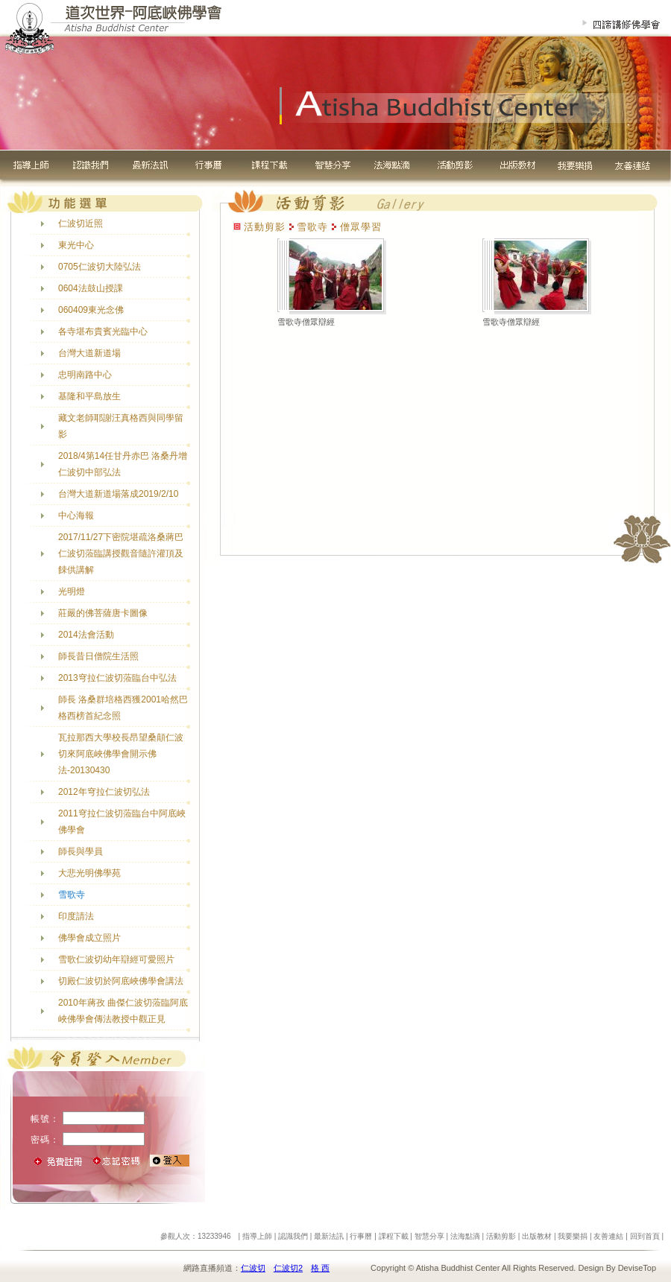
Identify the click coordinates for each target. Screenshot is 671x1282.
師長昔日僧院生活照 (98, 656)
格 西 (320, 1267)
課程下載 (394, 1236)
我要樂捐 (572, 1236)
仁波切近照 (80, 223)
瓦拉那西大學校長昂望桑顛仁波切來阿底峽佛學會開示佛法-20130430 (120, 753)
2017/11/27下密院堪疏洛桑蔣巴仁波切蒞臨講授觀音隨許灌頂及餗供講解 (120, 553)
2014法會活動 (86, 634)
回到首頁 (645, 1236)
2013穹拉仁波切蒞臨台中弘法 (117, 678)
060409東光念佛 (91, 310)
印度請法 (76, 916)
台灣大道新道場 (89, 353)
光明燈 (71, 591)
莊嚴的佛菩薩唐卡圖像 (103, 613)
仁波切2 (288, 1267)
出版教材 (537, 1236)
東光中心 (76, 245)
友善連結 (608, 1236)
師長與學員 (80, 851)
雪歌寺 (71, 894)
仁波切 (253, 1267)
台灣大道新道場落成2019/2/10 (118, 494)
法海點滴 (465, 1236)
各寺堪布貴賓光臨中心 (103, 331)
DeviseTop (637, 1267)
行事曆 (361, 1236)
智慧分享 (429, 1236)
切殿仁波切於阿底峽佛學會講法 (120, 981)
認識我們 (293, 1236)
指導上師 (257, 1236)
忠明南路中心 (85, 374)
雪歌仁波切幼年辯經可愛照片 (116, 959)
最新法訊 (329, 1236)
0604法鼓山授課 (90, 288)
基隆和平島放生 (89, 396)
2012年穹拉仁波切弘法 (104, 792)
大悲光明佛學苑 (89, 873)
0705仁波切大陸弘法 (99, 266)
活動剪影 (501, 1236)
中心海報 (76, 515)
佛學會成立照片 (89, 938)
